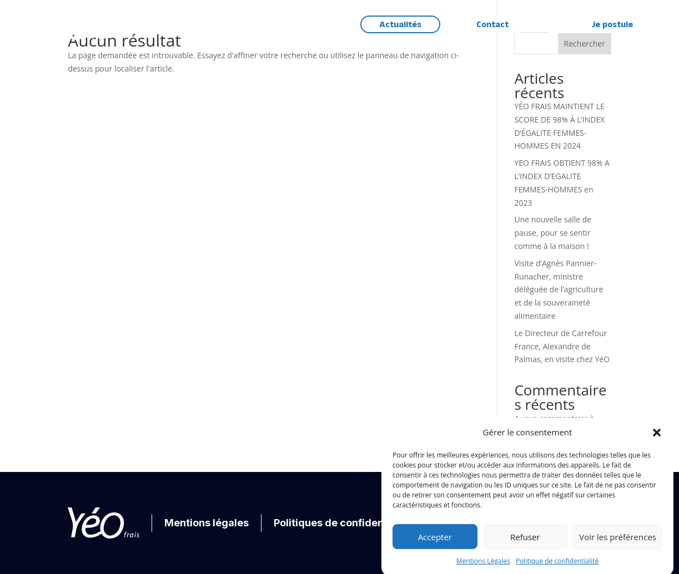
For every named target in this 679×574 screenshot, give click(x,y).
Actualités (400, 24)
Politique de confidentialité (557, 567)
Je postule (612, 24)
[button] (656, 438)
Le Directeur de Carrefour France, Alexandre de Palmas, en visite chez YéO (562, 346)
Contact (492, 24)
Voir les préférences (617, 542)
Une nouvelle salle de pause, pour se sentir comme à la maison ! (552, 232)
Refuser (525, 542)
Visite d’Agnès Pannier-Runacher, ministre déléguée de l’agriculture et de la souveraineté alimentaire (558, 289)
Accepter (435, 542)
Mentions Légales (483, 567)
